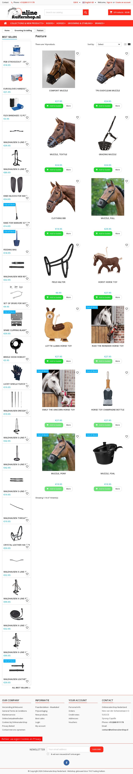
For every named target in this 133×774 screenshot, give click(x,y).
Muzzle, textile (58, 154)
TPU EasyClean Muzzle (108, 90)
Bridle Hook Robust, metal (16, 357)
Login (37, 722)
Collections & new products (26, 23)
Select (109, 44)
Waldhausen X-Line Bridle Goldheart (16, 598)
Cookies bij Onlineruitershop (14, 722)
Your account (78, 700)
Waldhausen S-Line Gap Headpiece (16, 142)
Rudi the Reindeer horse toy (108, 345)
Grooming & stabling (80, 23)
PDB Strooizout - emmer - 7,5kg (16, 62)
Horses (60, 23)
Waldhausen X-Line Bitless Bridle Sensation (16, 169)
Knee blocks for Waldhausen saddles (16, 196)
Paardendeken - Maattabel (47, 707)
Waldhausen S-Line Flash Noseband (16, 437)
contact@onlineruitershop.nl (115, 729)
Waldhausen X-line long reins (16, 625)
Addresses (73, 718)
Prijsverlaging (41, 711)
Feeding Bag (9, 249)
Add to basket (54, 106)
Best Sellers (9, 36)
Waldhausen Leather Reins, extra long (16, 679)
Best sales (40, 718)
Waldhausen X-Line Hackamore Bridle (16, 652)
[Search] (66, 12)
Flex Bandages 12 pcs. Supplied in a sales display (16, 115)
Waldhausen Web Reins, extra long (16, 276)
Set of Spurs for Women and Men (16, 303)
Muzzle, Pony (58, 473)
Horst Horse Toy (107, 282)
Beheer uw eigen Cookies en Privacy (21, 739)
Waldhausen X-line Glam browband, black (16, 572)
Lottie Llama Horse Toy (58, 345)
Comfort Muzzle (58, 90)
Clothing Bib (58, 218)
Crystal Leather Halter (16, 545)
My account (40, 726)
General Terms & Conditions (14, 711)
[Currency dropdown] (77, 2)
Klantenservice (8, 714)
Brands (99, 23)
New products (41, 714)
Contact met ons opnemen (13, 729)
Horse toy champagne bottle (107, 409)
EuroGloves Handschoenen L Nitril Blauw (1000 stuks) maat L (16, 89)
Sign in (109, 2)
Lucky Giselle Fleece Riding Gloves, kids (16, 384)
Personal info (75, 707)
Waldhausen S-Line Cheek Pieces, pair (16, 491)
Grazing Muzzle (108, 154)
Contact (5, 2)
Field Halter (58, 282)
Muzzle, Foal (108, 473)
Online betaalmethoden (12, 718)
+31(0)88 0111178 (27, 2)
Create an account (123, 2)
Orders (72, 711)
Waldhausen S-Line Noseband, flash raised (16, 464)
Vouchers (73, 722)
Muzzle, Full (108, 218)
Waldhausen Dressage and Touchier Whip (16, 411)
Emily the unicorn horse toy (58, 409)
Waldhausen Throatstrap (16, 518)
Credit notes (74, 714)
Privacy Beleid (8, 726)
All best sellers (21, 688)
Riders (49, 23)
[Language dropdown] (89, 2)
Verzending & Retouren (12, 707)
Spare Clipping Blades (15, 330)
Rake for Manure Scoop (16, 223)
